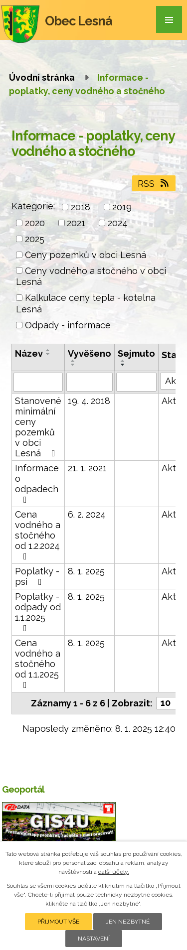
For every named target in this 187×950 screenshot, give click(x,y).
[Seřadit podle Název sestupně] (48, 354)
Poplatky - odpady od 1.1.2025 (38, 612)
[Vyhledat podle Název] (38, 382)
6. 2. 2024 (87, 514)
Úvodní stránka (42, 77)
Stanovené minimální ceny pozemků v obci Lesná (38, 427)
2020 (35, 223)
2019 (122, 207)
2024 (118, 223)
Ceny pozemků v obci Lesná (85, 255)
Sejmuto (136, 353)
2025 (34, 239)
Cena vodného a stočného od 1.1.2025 (37, 663)
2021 (76, 223)
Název (29, 353)
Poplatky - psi (37, 576)
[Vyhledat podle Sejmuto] (136, 382)
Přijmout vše (58, 921)
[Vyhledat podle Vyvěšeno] (89, 382)
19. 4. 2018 (89, 401)
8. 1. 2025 (86, 571)
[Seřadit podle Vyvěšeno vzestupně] (73, 361)
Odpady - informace (68, 325)
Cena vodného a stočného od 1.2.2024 (37, 535)
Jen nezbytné (128, 921)
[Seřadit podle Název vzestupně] (48, 350)
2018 (80, 207)
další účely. (113, 871)
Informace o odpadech (37, 483)
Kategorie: (33, 206)
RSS (154, 183)
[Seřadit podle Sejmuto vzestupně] (123, 361)
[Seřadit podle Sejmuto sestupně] (123, 365)
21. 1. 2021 (87, 468)
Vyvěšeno (89, 353)
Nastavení (94, 938)
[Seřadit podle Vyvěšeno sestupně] (73, 365)
